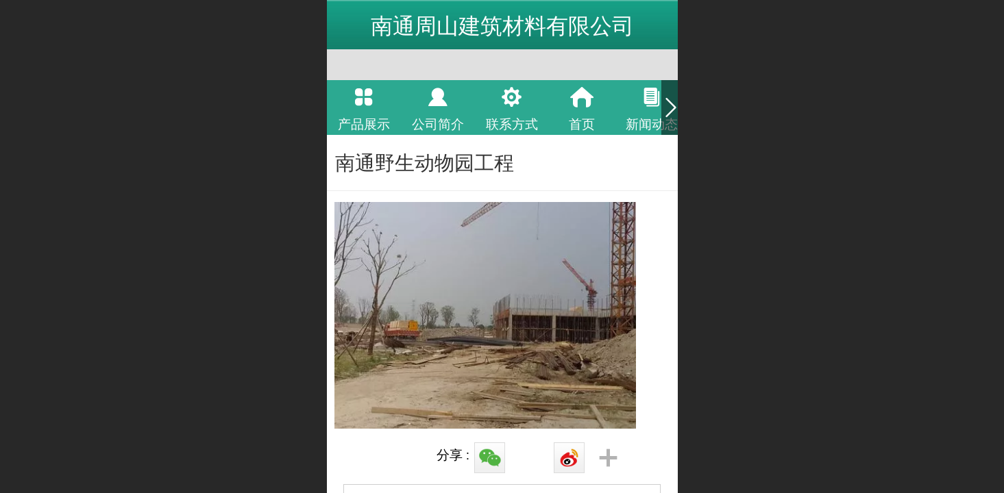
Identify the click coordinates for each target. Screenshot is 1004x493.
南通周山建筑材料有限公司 (502, 26)
